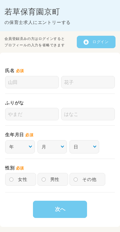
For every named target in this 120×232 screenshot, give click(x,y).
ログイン (100, 42)
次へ (60, 209)
